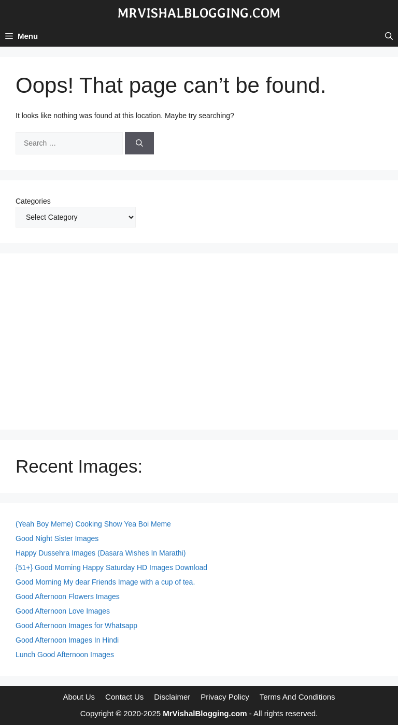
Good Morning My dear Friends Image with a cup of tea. (105, 582)
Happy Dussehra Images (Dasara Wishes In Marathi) (101, 553)
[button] (389, 36)
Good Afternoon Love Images (63, 611)
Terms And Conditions (297, 696)
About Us (79, 696)
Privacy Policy (225, 696)
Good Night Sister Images (57, 538)
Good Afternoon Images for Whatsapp (76, 625)
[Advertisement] (199, 341)
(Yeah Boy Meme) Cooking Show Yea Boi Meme (93, 524)
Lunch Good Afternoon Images (65, 654)
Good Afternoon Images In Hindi (67, 640)
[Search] (139, 143)
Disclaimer (172, 696)
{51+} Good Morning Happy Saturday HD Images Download (111, 567)
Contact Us (124, 696)
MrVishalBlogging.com (199, 13)
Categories (33, 201)
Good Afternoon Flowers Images (68, 596)
